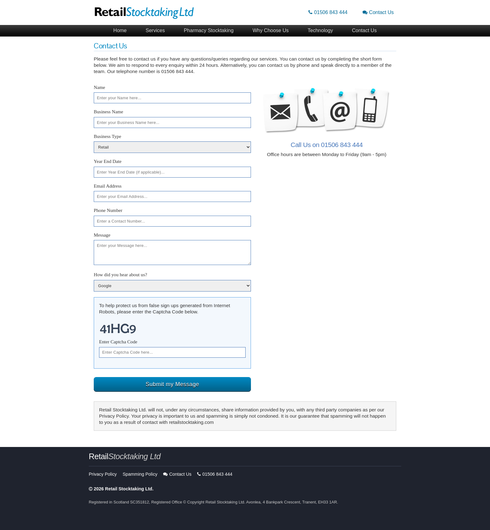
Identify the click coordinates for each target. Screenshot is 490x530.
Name (99, 87)
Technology (320, 30)
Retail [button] (125, 456)
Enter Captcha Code (118, 341)
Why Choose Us (270, 30)
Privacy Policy (103, 474)
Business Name (108, 111)
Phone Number (108, 210)
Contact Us (378, 12)
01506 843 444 (328, 12)
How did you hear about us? (120, 274)
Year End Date (108, 161)
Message (102, 235)
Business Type (107, 136)
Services (155, 30)
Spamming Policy (139, 474)
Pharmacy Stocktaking (208, 30)
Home (120, 30)
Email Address (108, 186)
